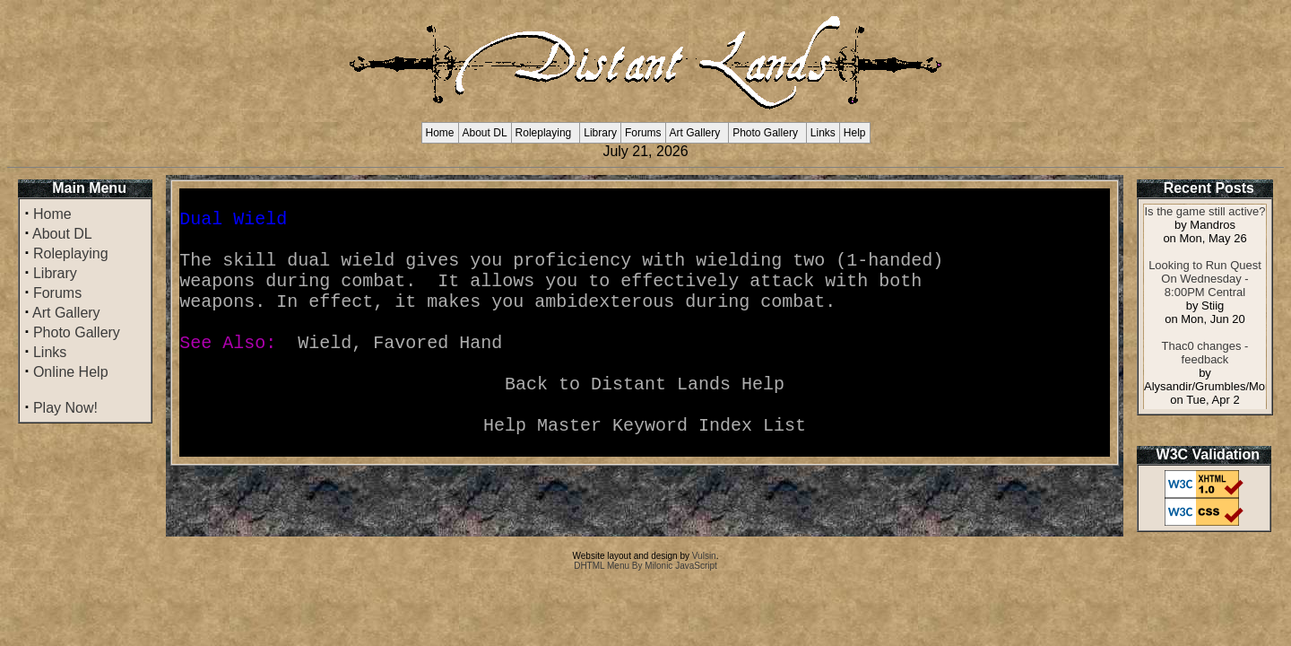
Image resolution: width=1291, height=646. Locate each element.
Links (823, 133)
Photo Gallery (765, 133)
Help (855, 133)
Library (600, 133)
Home (440, 133)
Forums (643, 133)
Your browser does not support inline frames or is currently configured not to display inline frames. (1205, 306)
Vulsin (704, 556)
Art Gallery (695, 133)
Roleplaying (544, 133)
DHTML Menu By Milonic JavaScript (645, 566)
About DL (485, 133)
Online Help (70, 372)
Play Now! (65, 407)
